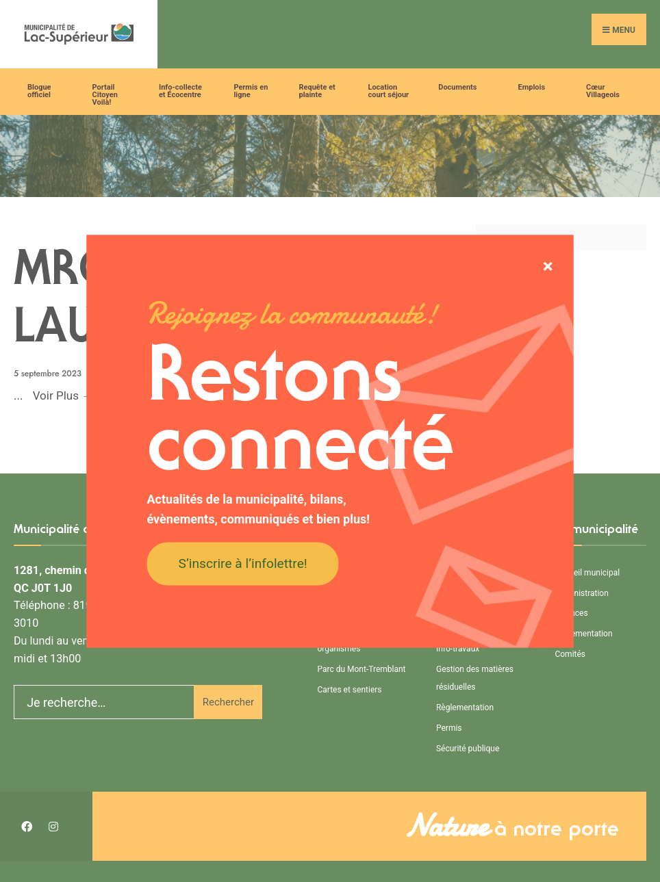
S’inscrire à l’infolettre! (243, 563)
